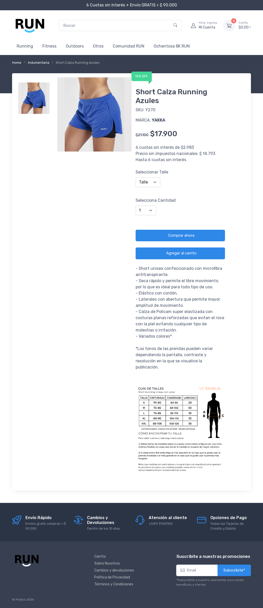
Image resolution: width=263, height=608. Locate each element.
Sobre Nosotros (107, 563)
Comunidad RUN (128, 46)
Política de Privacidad (112, 577)
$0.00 (245, 25)
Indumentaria (38, 63)
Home (16, 63)
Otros (98, 46)
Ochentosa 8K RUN (172, 46)
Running (25, 46)
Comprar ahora (181, 235)
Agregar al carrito (181, 253)
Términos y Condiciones (113, 584)
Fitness (49, 46)
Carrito (100, 556)
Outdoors (75, 46)
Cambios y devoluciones (114, 570)
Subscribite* (234, 570)
